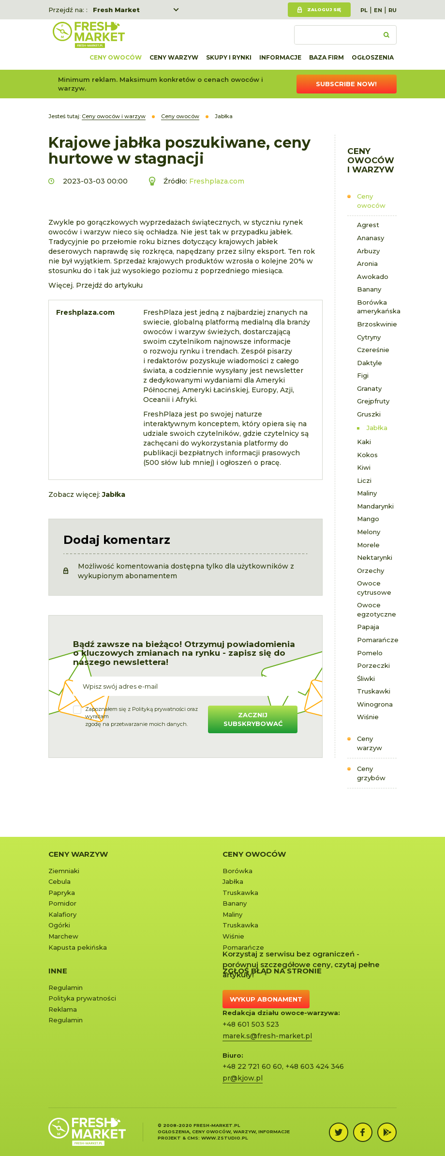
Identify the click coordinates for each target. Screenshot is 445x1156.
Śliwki (366, 678)
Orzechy (370, 570)
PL (364, 10)
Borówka (237, 871)
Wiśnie (368, 717)
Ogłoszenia (373, 57)
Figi (363, 375)
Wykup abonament (266, 999)
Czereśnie (373, 350)
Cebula (59, 881)
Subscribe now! (346, 84)
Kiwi (364, 467)
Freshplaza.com (216, 181)
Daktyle (369, 363)
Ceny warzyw (173, 57)
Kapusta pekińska (77, 947)
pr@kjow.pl (242, 1078)
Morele (368, 545)
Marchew (63, 936)
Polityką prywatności (159, 709)
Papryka (61, 892)
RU (392, 10)
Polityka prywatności (82, 998)
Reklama (62, 1009)
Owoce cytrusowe (374, 587)
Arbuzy (368, 251)
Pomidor (62, 903)
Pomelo (370, 653)
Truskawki (373, 691)
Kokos (367, 455)
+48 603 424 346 (314, 1066)
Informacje (280, 57)
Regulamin (65, 987)
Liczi (364, 480)
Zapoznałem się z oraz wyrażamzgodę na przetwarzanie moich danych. (141, 716)
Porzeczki (373, 665)
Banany (369, 289)
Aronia (367, 263)
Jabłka (377, 428)
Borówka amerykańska (377, 306)
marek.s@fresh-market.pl (267, 1036)
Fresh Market (116, 10)
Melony (368, 532)
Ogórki (59, 925)
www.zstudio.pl (224, 1138)
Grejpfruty (373, 401)
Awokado (372, 276)
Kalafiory (62, 914)
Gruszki (369, 414)
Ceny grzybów (371, 773)
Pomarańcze (377, 640)
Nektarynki (374, 557)
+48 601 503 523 (250, 1024)
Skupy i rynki (229, 57)
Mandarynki (375, 506)
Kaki (364, 442)
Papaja (368, 627)
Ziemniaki (63, 871)
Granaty (369, 388)
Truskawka (240, 892)
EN (378, 10)
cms (192, 1138)
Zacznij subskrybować (252, 719)
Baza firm (326, 57)
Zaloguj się (324, 9)
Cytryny (369, 337)
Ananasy (370, 238)
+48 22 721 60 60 (252, 1066)
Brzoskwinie (377, 324)
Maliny (367, 493)
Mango (368, 519)
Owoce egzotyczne (376, 609)
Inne (57, 970)
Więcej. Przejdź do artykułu (95, 285)
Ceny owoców (115, 57)
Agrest (368, 225)
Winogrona (375, 704)
